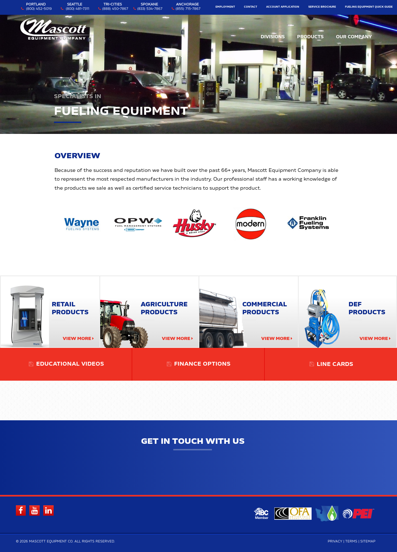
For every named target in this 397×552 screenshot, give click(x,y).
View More (77, 338)
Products (310, 37)
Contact (250, 7)
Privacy (335, 541)
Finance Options (202, 364)
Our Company (354, 37)
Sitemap (367, 541)
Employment (225, 7)
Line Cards (335, 364)
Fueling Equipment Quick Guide (369, 7)
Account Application (282, 7)
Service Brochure (322, 7)
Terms (351, 541)
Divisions (273, 37)
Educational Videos (70, 364)
